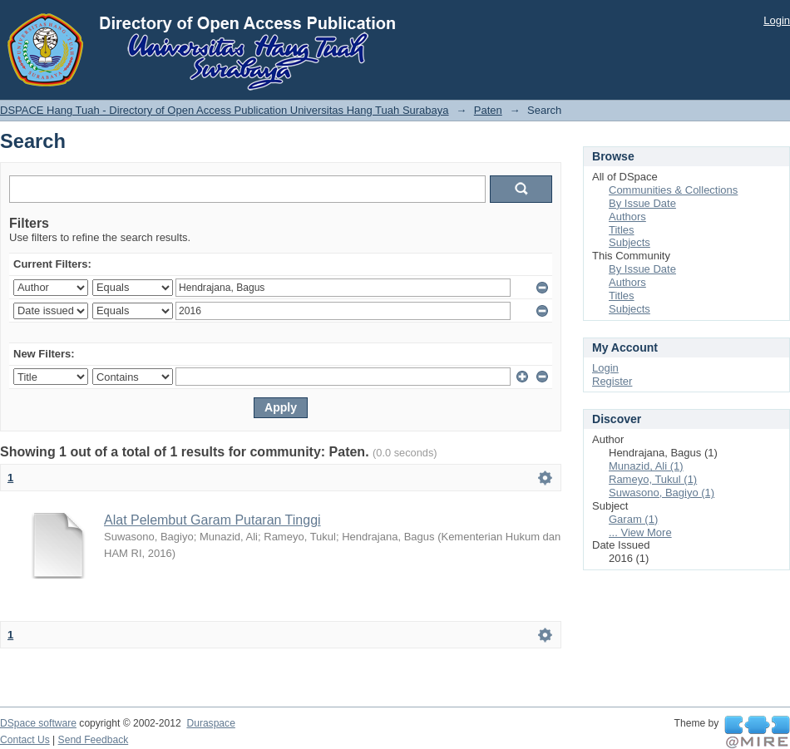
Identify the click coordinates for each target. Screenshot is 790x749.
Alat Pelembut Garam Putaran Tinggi (212, 520)
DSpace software (38, 723)
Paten (488, 110)
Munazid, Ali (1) (646, 466)
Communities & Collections (673, 190)
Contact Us (25, 740)
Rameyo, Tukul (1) (653, 479)
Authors (627, 216)
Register (612, 381)
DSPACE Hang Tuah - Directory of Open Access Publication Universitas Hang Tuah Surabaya (224, 110)
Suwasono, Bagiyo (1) (661, 492)
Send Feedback (93, 740)
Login (776, 20)
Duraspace (210, 723)
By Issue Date (642, 203)
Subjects (629, 242)
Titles (621, 230)
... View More (640, 532)
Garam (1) (633, 519)
